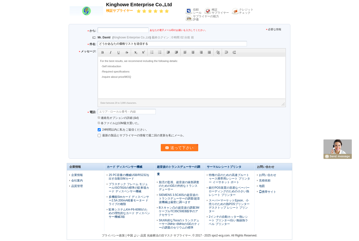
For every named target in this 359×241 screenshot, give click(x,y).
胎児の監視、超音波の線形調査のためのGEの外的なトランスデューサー (179, 186)
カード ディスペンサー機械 (124, 167)
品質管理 (77, 186)
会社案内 (77, 180)
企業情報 (77, 175)
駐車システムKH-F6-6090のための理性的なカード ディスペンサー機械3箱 (129, 213)
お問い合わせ (267, 175)
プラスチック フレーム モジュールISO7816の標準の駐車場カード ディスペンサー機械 (129, 187)
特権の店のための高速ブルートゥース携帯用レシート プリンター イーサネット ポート (229, 178)
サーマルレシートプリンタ (224, 167)
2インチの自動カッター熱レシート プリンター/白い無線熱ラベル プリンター (228, 220)
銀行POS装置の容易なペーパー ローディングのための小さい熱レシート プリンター (229, 191)
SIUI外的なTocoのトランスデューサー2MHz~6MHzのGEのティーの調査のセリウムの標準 (179, 224)
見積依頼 (264, 180)
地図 (262, 186)
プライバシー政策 (113, 235)
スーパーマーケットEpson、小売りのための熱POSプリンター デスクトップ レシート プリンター (229, 206)
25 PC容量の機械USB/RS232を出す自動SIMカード (129, 176)
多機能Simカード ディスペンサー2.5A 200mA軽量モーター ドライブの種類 (129, 200)
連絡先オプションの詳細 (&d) (118, 118)
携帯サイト (267, 191)
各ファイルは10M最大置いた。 (119, 123)
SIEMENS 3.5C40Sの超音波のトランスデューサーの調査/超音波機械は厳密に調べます (179, 198)
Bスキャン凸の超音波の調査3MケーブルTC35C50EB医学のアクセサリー (179, 211)
